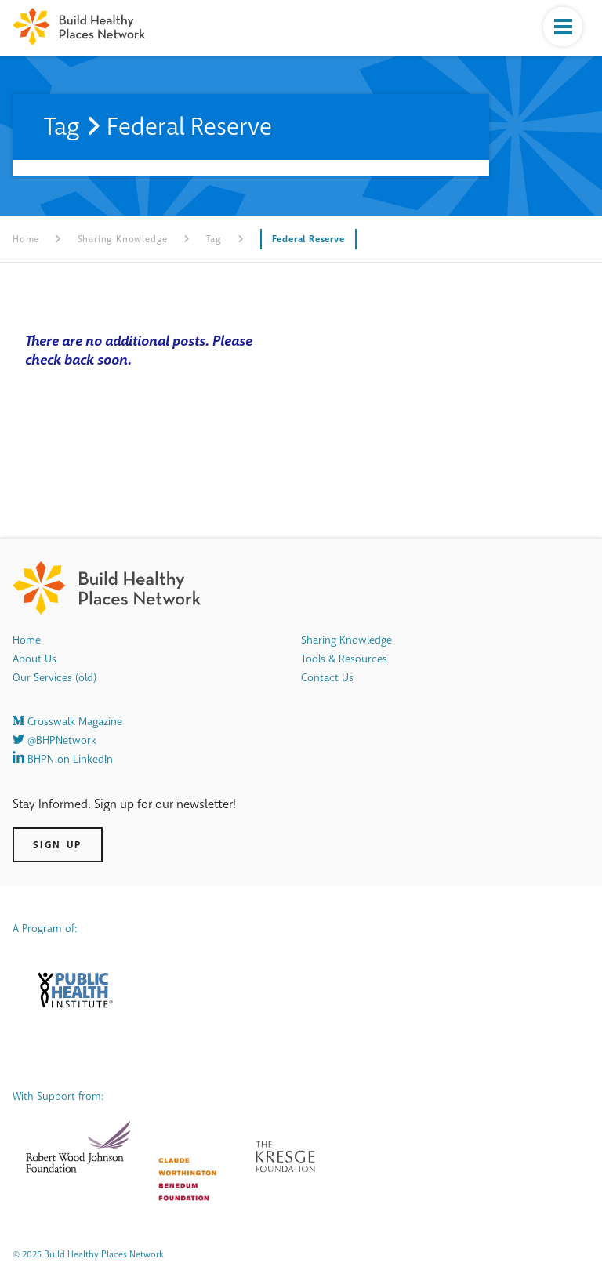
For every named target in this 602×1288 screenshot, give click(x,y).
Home (26, 239)
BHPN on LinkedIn (63, 759)
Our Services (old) (54, 677)
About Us (34, 658)
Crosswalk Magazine (67, 721)
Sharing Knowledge (123, 239)
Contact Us (327, 677)
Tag (214, 239)
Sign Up (57, 844)
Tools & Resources (344, 658)
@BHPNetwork (54, 740)
